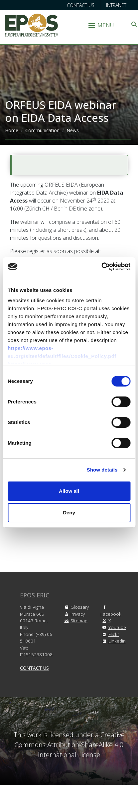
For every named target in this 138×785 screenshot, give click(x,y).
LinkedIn (113, 641)
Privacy (74, 614)
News (73, 130)
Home (11, 130)
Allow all (69, 491)
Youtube (113, 627)
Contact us (80, 5)
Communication (42, 130)
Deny (69, 512)
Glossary (76, 607)
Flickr (109, 634)
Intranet (116, 5)
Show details (102, 470)
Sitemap (75, 620)
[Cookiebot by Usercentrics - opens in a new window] (101, 266)
